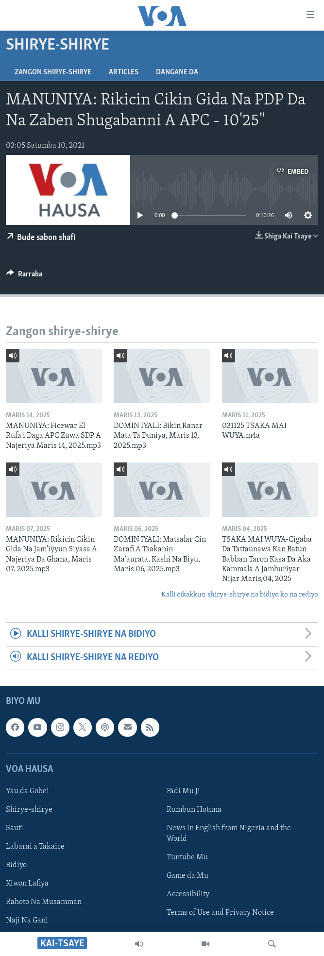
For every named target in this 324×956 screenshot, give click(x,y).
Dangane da (177, 72)
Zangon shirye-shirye (53, 72)
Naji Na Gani (27, 920)
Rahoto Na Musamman (44, 902)
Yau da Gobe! (27, 791)
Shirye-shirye (29, 810)
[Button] (24, 276)
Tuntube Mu (187, 857)
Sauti (14, 828)
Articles (123, 72)
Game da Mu (187, 876)
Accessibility (188, 894)
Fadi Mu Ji (183, 791)
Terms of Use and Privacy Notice (220, 913)
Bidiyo (16, 865)
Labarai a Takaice (35, 847)
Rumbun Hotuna (194, 810)
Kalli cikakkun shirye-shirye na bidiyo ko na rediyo (239, 594)
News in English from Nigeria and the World (229, 833)
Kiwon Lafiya (27, 884)
